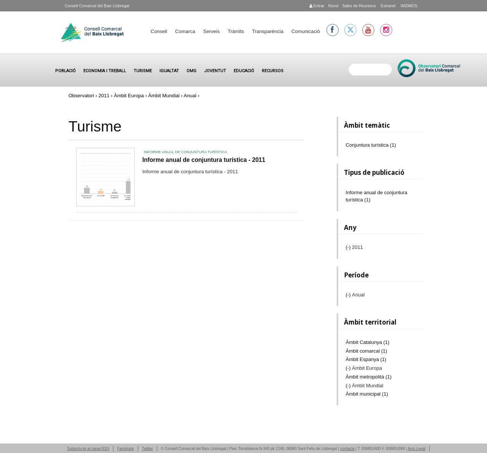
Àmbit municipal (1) (367, 394)
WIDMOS (408, 5)
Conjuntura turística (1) (371, 145)
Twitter (147, 449)
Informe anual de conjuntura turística (185, 152)
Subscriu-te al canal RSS (88, 449)
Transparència (267, 31)
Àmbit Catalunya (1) (368, 342)
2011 (104, 95)
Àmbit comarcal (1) (366, 351)
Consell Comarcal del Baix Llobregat (97, 5)
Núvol (333, 5)
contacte (347, 449)
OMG (191, 70)
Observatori (81, 95)
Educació (244, 70)
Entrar (317, 5)
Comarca (185, 31)
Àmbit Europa (129, 95)
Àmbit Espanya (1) (366, 359)
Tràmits (236, 31)
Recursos (272, 70)
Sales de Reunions (359, 5)
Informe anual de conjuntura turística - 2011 (203, 160)
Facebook (125, 449)
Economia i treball (104, 70)
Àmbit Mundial (164, 95)
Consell (159, 31)
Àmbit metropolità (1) (369, 377)
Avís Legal (417, 449)
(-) (349, 247)
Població (65, 70)
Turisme (143, 70)
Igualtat (169, 70)
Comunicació (305, 31)
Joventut (215, 70)
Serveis (211, 31)
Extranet (388, 5)
